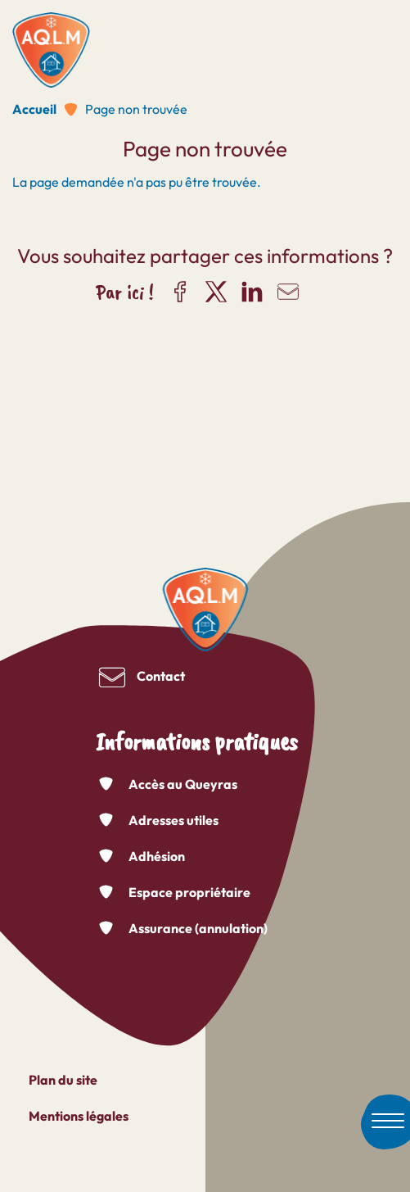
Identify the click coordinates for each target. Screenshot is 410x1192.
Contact (161, 676)
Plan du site (63, 1080)
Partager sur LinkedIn (252, 292)
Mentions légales (78, 1116)
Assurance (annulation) (198, 928)
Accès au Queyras (182, 784)
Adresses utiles (173, 820)
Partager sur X (216, 292)
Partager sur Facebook (180, 292)
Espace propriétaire (189, 892)
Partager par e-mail (288, 292)
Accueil (34, 109)
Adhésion (156, 856)
